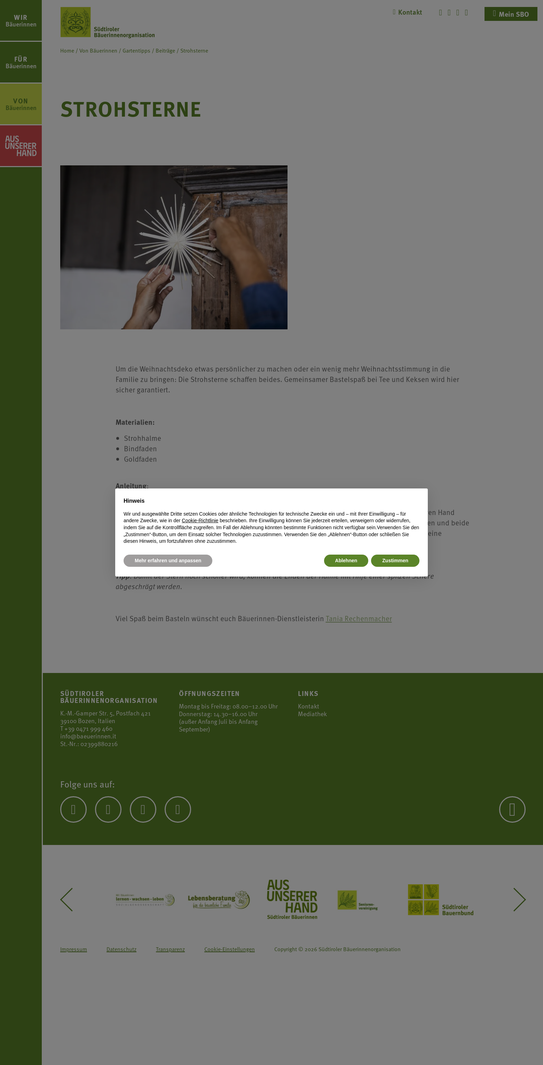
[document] (271, 520)
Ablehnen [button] (346, 560)
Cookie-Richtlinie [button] (200, 520)
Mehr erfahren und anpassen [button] (168, 560)
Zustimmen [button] (395, 560)
